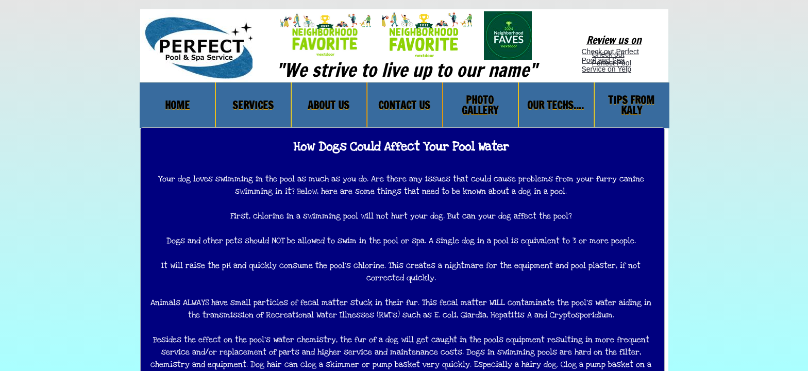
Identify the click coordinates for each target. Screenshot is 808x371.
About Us (328, 105)
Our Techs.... (555, 105)
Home (177, 105)
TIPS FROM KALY (631, 105)
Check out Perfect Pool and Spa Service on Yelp (610, 60)
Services (253, 105)
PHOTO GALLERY (480, 105)
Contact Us (404, 105)
